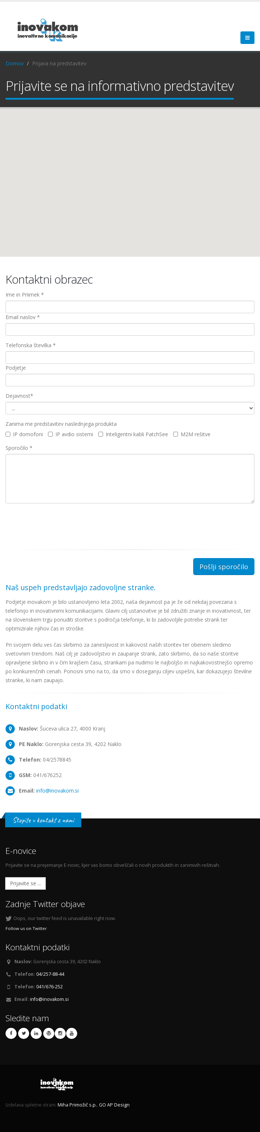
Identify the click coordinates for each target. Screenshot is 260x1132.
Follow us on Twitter (26, 928)
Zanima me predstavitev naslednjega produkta (61, 423)
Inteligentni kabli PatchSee (133, 434)
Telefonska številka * (31, 345)
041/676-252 (49, 987)
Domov (15, 63)
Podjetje (16, 367)
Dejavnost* (19, 395)
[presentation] (62, 523)
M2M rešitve (192, 434)
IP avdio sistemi (70, 434)
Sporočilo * (19, 447)
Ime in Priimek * (25, 294)
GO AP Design (114, 1105)
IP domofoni (24, 434)
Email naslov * (23, 317)
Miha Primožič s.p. (77, 1105)
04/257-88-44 (50, 974)
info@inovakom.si (57, 790)
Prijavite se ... (25, 883)
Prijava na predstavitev (59, 63)
